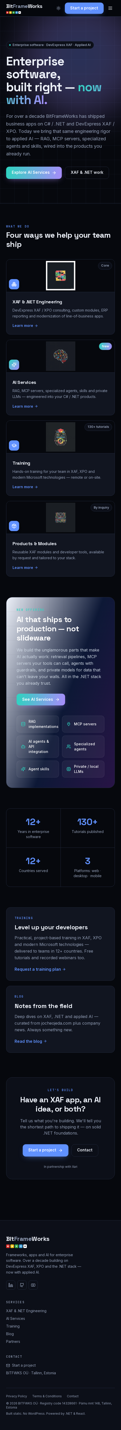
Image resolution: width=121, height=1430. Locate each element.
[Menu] (110, 8)
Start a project (84, 8)
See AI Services (41, 699)
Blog (10, 1334)
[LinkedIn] (10, 1285)
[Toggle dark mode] (58, 8)
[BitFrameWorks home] (24, 8)
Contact (84, 1150)
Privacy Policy (16, 1396)
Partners (13, 1341)
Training (13, 1326)
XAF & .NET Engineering (26, 1311)
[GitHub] (22, 1285)
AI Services (15, 1318)
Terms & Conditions (47, 1396)
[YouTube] (33, 1285)
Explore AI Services (34, 172)
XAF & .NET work (87, 172)
